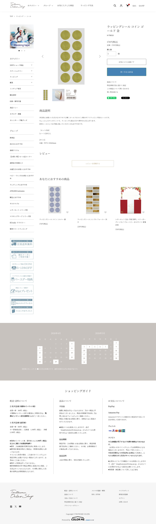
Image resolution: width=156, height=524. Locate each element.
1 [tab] (19, 50)
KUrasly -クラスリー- (17, 222)
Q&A (134, 6)
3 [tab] (24, 50)
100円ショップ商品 (17, 65)
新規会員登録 (123, 494)
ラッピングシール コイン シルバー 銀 (52, 219)
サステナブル (14, 203)
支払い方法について (71, 498)
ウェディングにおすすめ (18, 185)
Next (99, 56)
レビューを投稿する (93, 163)
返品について (112, 82)
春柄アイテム (14, 150)
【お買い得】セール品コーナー (21, 156)
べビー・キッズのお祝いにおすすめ (22, 177)
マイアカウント (124, 490)
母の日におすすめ (16, 144)
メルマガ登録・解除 (98, 490)
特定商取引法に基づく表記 (116, 85)
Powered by (78, 518)
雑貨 (11, 82)
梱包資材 (13, 95)
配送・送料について (71, 490)
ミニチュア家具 (15, 88)
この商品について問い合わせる (118, 88)
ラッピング (19, 16)
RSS (93, 494)
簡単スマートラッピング (18, 229)
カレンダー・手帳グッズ (18, 120)
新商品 (12, 138)
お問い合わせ (123, 502)
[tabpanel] (22, 36)
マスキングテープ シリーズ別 (20, 216)
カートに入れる (126, 72)
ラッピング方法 (86, 5)
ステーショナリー (16, 71)
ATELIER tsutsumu (17, 191)
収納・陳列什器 (15, 101)
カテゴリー (31, 5)
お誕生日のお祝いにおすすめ (20, 169)
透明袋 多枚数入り (16, 163)
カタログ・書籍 (15, 114)
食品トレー (14, 107)
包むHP (141, 6)
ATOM (98, 494)
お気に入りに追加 (126, 62)
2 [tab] (21, 50)
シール (29, 16)
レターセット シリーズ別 (19, 210)
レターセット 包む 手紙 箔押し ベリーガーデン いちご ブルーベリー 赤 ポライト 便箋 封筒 (130, 222)
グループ (47, 5)
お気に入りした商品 (65, 5)
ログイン (122, 498)
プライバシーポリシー (71, 505)
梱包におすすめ (15, 197)
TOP (11, 16)
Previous (43, 56)
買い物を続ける (112, 92)
